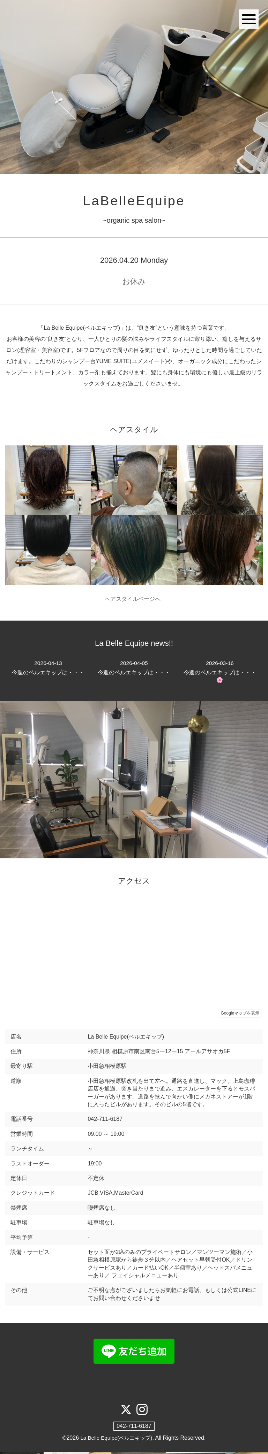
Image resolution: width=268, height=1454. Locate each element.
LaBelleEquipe (134, 201)
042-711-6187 (134, 1427)
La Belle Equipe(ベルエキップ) (116, 1439)
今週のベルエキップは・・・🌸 (220, 673)
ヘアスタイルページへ (134, 600)
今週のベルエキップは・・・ (48, 669)
